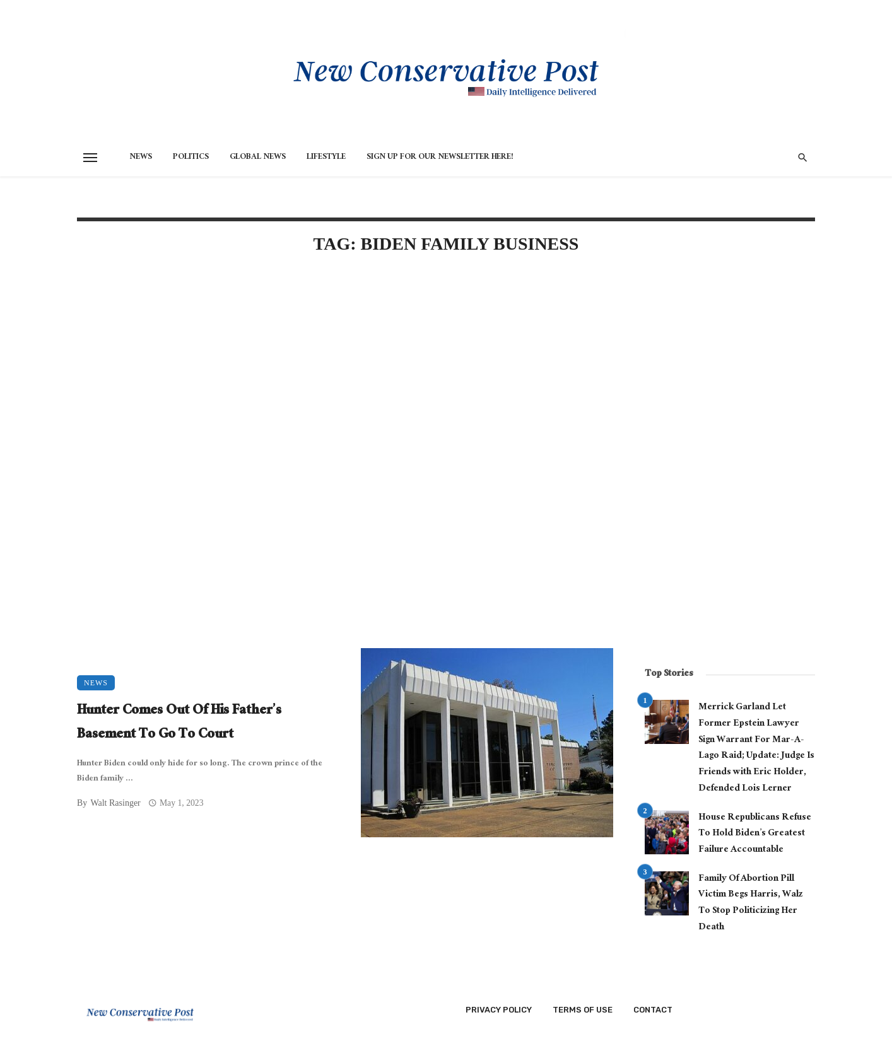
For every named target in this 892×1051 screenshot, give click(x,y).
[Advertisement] (345, 373)
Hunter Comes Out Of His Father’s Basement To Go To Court (179, 723)
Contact (652, 1009)
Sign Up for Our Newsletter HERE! (440, 157)
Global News (258, 157)
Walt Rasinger (115, 803)
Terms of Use (583, 1009)
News (140, 157)
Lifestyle (326, 157)
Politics (191, 157)
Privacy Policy (499, 1009)
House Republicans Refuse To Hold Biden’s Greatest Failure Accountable (754, 834)
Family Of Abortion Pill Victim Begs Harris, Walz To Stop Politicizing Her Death (750, 903)
